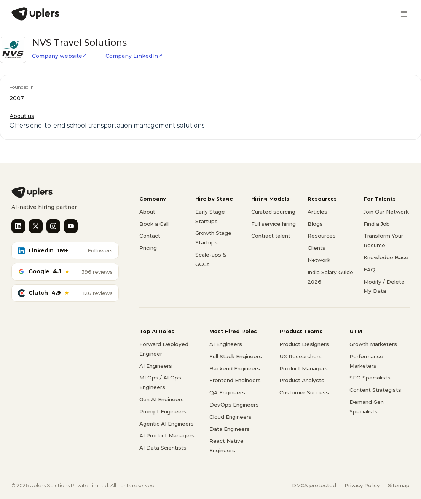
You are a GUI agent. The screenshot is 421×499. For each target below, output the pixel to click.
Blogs (315, 224)
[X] (36, 226)
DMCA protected (314, 485)
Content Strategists (375, 390)
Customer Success (304, 392)
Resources (322, 236)
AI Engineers (155, 366)
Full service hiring (273, 224)
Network (319, 260)
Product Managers (303, 368)
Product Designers (304, 344)
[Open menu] (404, 14)
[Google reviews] (65, 272)
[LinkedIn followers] (65, 251)
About (147, 212)
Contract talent (270, 236)
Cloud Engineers (230, 417)
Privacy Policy (362, 485)
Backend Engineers (234, 368)
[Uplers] (35, 14)
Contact (149, 236)
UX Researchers (300, 356)
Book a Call (154, 224)
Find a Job (377, 224)
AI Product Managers (167, 435)
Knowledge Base (386, 257)
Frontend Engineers (235, 380)
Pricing (148, 248)
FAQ (369, 269)
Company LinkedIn (134, 56)
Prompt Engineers (163, 411)
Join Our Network (386, 212)
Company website (59, 56)
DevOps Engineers (234, 405)
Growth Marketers (373, 344)
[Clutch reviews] (65, 293)
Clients (316, 248)
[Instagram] (53, 226)
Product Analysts (301, 380)
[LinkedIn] (18, 226)
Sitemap (399, 485)
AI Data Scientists (163, 448)
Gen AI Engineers (161, 399)
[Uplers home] (65, 192)
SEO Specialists (370, 378)
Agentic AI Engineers (166, 424)
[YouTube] (71, 226)
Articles (317, 212)
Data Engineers (229, 429)
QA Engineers (227, 392)
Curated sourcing (273, 212)
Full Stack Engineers (235, 356)
